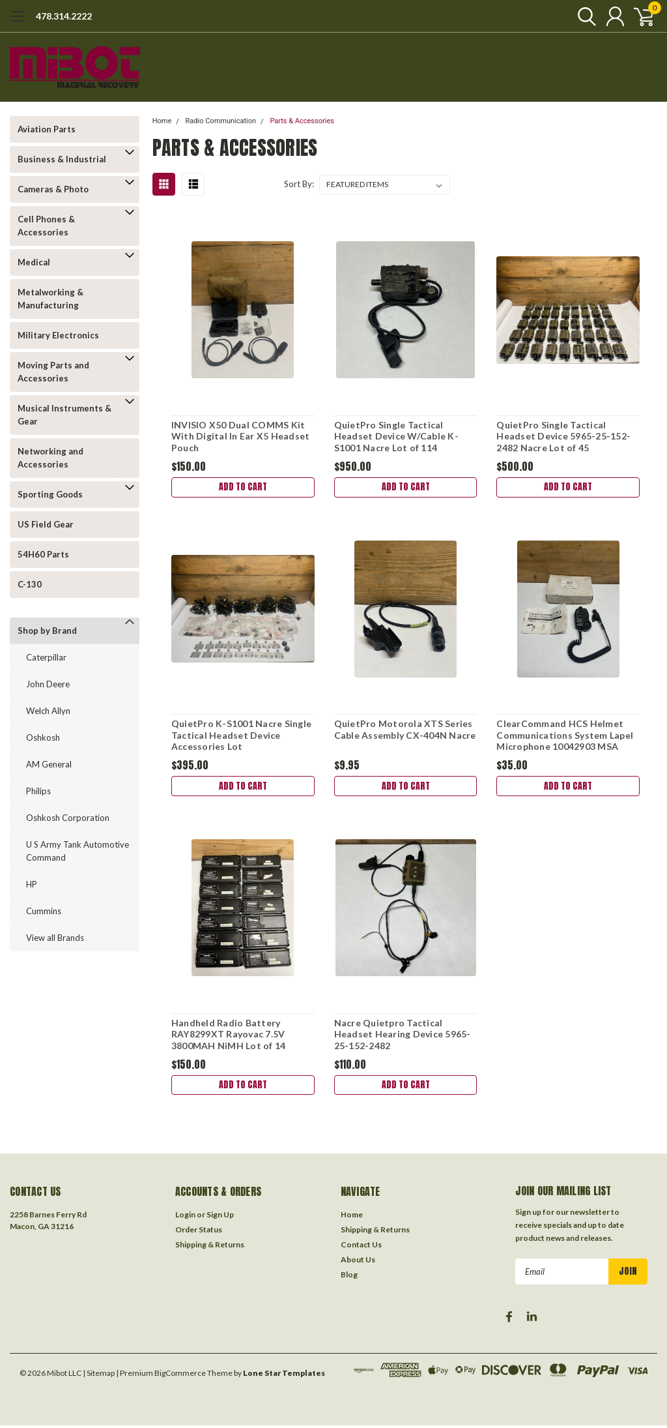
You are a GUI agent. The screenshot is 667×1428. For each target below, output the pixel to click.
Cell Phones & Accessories (46, 225)
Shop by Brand (47, 630)
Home (162, 121)
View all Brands (55, 937)
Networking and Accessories (50, 457)
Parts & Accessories (302, 121)
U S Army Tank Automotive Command (77, 851)
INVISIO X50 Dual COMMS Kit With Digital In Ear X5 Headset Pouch (240, 436)
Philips (38, 791)
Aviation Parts (47, 129)
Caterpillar (46, 657)
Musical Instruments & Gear (64, 414)
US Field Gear (46, 524)
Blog (349, 1277)
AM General (49, 764)
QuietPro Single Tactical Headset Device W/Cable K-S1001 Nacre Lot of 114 (396, 436)
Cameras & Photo (53, 189)
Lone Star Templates (284, 1375)
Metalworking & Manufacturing (50, 298)
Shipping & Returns (209, 1247)
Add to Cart (243, 487)
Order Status (198, 1232)
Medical (34, 262)
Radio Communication (221, 121)
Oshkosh (43, 737)
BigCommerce (180, 1375)
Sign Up (220, 1217)
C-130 (30, 584)
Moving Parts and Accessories (53, 371)
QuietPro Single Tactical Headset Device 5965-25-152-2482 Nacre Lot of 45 (563, 436)
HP (31, 884)
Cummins (43, 911)
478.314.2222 (64, 16)
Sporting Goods (50, 494)
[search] (581, 16)
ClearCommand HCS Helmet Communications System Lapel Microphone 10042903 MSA (564, 735)
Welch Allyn (48, 711)
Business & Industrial (62, 159)
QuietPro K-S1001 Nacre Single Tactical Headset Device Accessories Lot (241, 735)
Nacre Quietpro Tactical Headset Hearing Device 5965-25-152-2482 (402, 1035)
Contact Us (361, 1247)
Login (185, 1217)
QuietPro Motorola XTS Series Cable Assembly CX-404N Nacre (405, 730)
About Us (358, 1262)
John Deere (48, 684)
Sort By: (299, 184)
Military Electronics (58, 335)
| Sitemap (99, 1375)
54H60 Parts (43, 554)
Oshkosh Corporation (67, 817)
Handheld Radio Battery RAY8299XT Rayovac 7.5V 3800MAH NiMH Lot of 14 (228, 1035)
